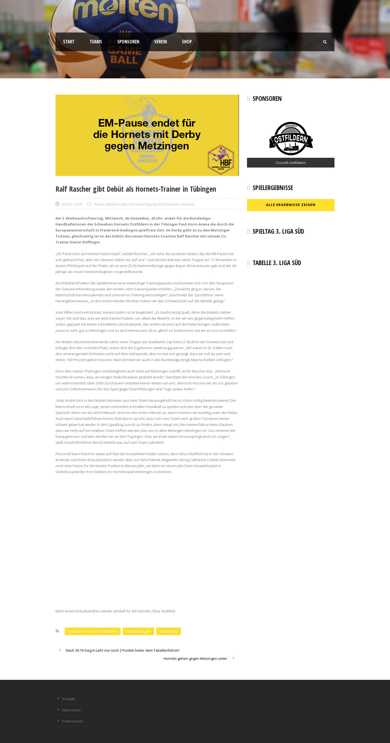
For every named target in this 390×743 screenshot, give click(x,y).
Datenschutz (72, 721)
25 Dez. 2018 (72, 204)
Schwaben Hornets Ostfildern (92, 631)
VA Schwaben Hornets (176, 204)
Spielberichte (116, 204)
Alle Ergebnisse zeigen (291, 204)
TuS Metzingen (138, 631)
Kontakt (68, 698)
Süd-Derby (168, 631)
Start (68, 41)
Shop (187, 41)
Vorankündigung (142, 204)
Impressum (71, 709)
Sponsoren (128, 41)
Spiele (99, 204)
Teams (96, 41)
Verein (160, 41)
